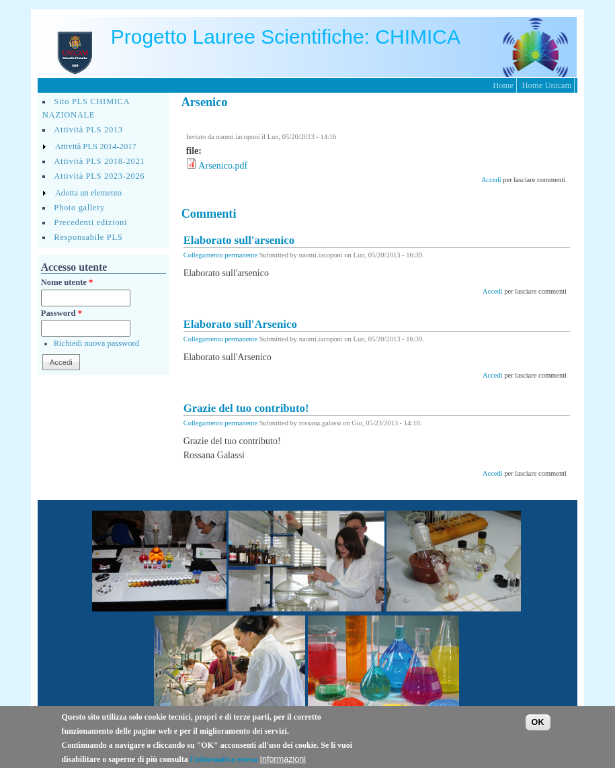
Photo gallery (79, 207)
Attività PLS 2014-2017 (95, 146)
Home (503, 85)
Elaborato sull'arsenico (239, 240)
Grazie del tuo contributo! (246, 408)
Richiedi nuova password (96, 343)
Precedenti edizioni (90, 222)
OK (538, 727)
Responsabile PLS (88, 237)
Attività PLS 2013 (88, 129)
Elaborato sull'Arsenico (240, 324)
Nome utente (67, 282)
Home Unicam (546, 85)
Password (61, 313)
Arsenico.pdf (222, 166)
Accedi (491, 179)
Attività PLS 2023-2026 (99, 176)
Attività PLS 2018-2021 (99, 161)
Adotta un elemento (88, 193)
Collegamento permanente (220, 255)
